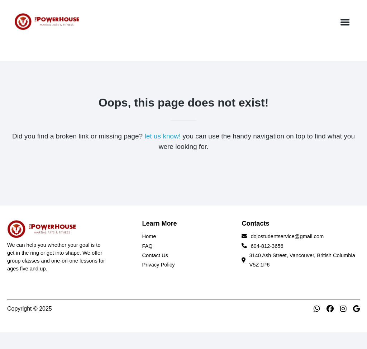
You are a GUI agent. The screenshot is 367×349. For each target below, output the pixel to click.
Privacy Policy (158, 265)
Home (149, 236)
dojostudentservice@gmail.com (287, 236)
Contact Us (155, 255)
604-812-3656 (267, 246)
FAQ (147, 246)
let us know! (162, 136)
